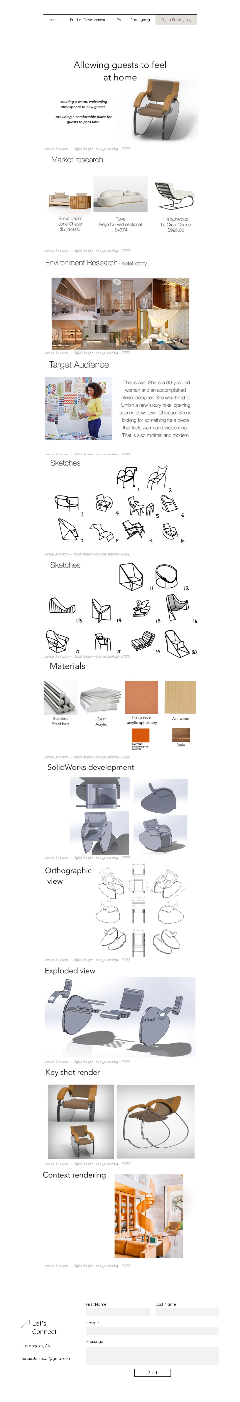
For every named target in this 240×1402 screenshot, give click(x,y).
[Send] (152, 1373)
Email (91, 1323)
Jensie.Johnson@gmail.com (45, 1358)
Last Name (165, 1304)
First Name (96, 1304)
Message (94, 1341)
